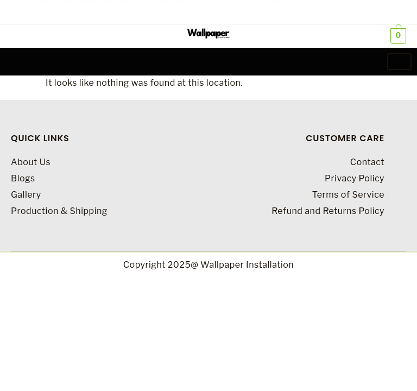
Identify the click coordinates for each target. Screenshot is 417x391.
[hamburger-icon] (399, 61)
